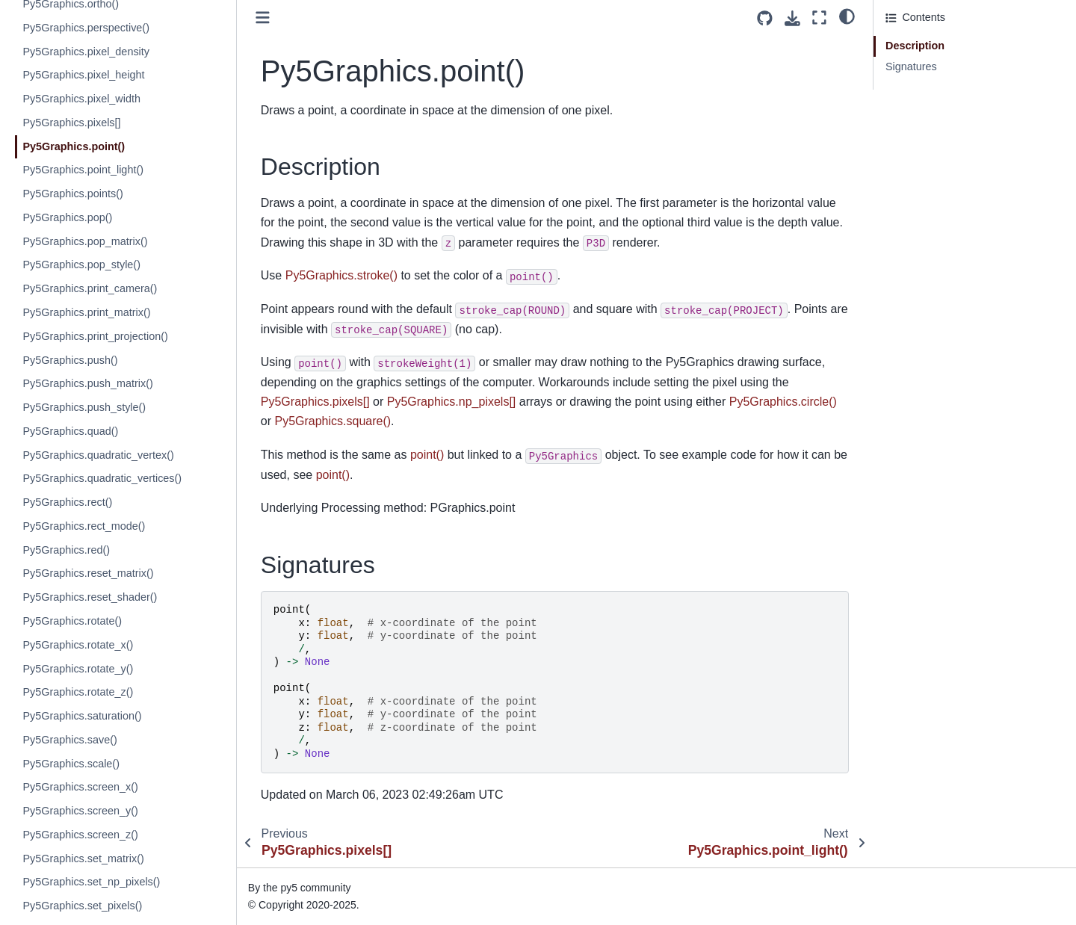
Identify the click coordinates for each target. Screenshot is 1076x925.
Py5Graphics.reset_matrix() (87, 573)
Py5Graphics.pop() (67, 217)
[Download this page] (792, 18)
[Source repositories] (765, 18)
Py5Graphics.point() (73, 146)
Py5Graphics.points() (72, 193)
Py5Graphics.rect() (67, 502)
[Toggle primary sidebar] (262, 17)
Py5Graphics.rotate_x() (77, 645)
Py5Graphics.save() (69, 740)
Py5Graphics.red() (66, 550)
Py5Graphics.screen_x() (79, 787)
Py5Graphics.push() (69, 360)
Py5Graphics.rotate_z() (77, 692)
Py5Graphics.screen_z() (79, 835)
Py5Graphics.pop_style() (81, 264)
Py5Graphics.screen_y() (79, 811)
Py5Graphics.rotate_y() (77, 669)
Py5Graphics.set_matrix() (82, 858)
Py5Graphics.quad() (70, 431)
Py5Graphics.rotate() (72, 621)
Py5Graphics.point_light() (82, 170)
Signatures (911, 66)
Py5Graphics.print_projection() (94, 336)
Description (914, 46)
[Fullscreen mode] (819, 17)
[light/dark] (847, 15)
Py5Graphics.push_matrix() (87, 383)
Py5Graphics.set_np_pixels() (91, 882)
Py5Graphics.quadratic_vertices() (102, 478)
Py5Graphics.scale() (71, 764)
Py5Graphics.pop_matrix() (84, 241)
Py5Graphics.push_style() (84, 407)
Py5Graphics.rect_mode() (83, 526)
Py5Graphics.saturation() (81, 716)
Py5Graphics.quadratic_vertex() (97, 455)
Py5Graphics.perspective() (85, 28)
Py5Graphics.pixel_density (85, 52)
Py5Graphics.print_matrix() (86, 312)
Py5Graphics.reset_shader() (89, 597)
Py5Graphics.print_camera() (89, 288)
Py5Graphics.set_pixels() (82, 906)
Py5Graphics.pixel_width (81, 99)
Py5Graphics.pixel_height (83, 75)
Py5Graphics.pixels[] (71, 123)
